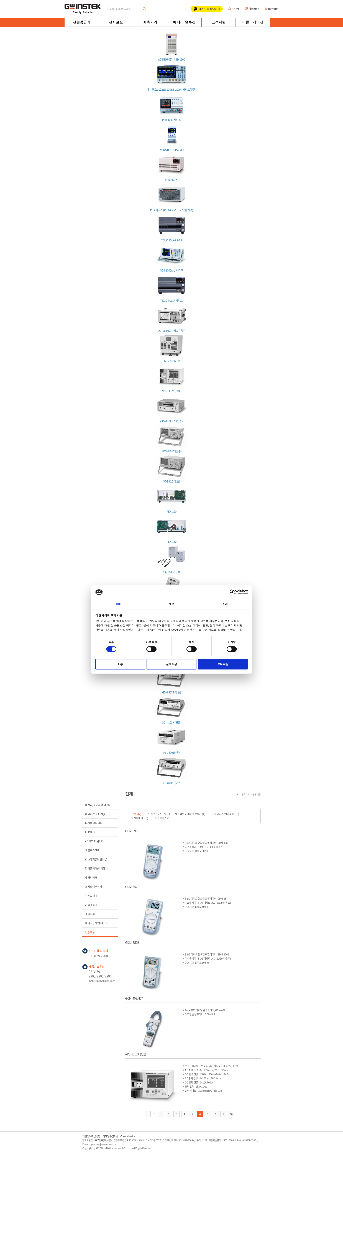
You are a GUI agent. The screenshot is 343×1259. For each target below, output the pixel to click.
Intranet (273, 8)
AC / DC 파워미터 (94, 841)
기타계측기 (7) (163, 818)
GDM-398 (131, 831)
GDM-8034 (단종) (171, 680)
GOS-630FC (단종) (171, 439)
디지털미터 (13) (140, 818)
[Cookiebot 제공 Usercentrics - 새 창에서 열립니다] (232, 592)
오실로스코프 (92, 850)
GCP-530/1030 (171, 559)
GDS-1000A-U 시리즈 (171, 258)
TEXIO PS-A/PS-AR (171, 228)
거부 (120, 664)
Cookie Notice (127, 1136)
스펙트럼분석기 (93, 887)
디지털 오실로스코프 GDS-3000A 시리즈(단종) (171, 77)
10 (231, 1114)
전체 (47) (136, 814)
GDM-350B (132, 942)
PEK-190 (171, 499)
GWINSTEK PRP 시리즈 (171, 137)
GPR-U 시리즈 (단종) (171, 409)
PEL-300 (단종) (171, 740)
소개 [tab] (225, 603)
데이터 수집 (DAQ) (95, 814)
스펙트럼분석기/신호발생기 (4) (189, 814)
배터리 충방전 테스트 (96, 923)
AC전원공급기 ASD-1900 (171, 47)
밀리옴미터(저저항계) (96, 868)
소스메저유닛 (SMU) (96, 859)
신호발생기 (91, 896)
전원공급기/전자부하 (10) (226, 814)
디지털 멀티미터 (93, 823)
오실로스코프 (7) (157, 814)
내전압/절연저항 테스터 (98, 805)
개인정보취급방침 (91, 1136)
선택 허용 (171, 664)
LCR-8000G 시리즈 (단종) (171, 318)
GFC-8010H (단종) (171, 770)
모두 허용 (222, 664)
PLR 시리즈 (171, 168)
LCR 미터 (90, 832)
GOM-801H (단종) (171, 710)
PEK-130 (171, 529)
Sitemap (254, 8)
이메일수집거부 (110, 1136)
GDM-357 (131, 886)
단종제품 (90, 932)
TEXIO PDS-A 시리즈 (171, 288)
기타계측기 (91, 905)
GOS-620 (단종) (171, 469)
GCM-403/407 (134, 998)
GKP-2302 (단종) (171, 348)
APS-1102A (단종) (171, 379)
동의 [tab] (118, 603)
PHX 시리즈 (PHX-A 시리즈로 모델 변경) (171, 198)
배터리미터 (91, 878)
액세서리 (90, 914)
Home (235, 8)
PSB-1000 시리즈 (171, 107)
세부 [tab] (171, 603)
